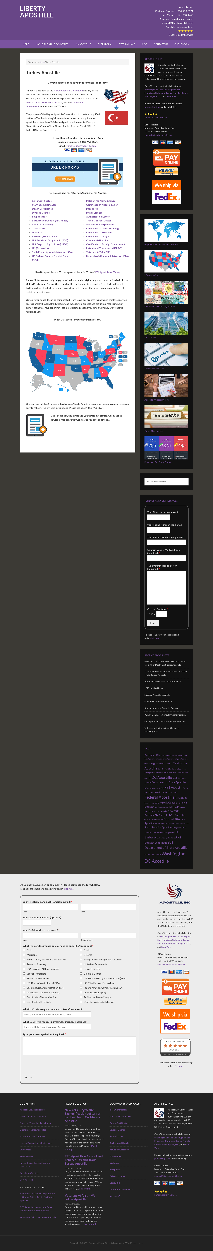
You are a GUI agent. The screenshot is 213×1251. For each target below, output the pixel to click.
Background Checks (119, 1143)
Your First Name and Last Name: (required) (47, 901)
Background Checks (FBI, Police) (50, 220)
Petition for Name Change (97, 997)
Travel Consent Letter (98, 220)
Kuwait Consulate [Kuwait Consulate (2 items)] (170, 802)
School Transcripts (36, 973)
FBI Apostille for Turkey (107, 272)
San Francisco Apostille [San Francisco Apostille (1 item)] (180, 823)
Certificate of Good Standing (102, 228)
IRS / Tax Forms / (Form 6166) (99, 983)
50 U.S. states (33, 102)
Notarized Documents (95, 964)
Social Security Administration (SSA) (45, 987)
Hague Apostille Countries (32, 1136)
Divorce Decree (41, 212)
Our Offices (150, 337)
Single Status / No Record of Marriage (46, 959)
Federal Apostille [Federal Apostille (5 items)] (159, 797)
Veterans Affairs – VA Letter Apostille (162, 681)
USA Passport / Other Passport (43, 968)
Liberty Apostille (37, 12)
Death (87, 950)
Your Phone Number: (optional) (164, 524)
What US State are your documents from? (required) (53, 1009)
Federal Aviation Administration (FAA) (103, 987)
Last (83, 911)
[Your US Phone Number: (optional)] (37, 922)
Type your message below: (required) (162, 567)
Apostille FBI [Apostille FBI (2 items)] (151, 755)
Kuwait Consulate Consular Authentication (165, 714)
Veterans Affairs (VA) (95, 992)
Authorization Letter (98, 216)
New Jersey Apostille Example (158, 701)
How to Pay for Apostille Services (36, 1143)
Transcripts (38, 228)
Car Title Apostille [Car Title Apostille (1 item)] (164, 769)
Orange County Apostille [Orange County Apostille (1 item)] (153, 819)
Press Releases (27, 1156)
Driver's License (92, 968)
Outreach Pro (95, 1243)
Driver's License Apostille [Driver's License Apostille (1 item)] (154, 788)
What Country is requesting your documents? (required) (55, 1021)
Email (25, 940)
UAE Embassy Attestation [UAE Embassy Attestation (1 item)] (166, 838)
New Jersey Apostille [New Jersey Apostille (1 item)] (159, 811)
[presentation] (46, 1069)
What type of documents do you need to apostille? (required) (58, 945)
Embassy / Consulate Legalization (36, 1123)
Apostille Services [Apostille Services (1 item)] (165, 764)
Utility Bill (115, 1183)
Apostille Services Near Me (32, 1109)
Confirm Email (87, 940)
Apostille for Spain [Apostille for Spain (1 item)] (174, 759)
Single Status (39, 216)
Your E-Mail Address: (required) (165, 537)
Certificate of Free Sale (99, 232)
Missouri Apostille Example (157, 695)
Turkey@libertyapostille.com (81, 145)
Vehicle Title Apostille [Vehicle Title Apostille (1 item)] (152, 855)
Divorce (88, 954)
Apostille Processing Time (179, 26)
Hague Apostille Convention (68, 90)
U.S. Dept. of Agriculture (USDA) (43, 983)
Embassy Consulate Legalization (159, 306)
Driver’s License (117, 1176)
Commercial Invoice (97, 240)
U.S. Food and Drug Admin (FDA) (50, 240)
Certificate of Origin (97, 236)
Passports (92, 208)
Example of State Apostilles (33, 1129)
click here (154, 638)
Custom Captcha (157, 609)
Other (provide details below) (99, 1001)
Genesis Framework (114, 1243)
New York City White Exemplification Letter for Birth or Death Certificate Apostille (37, 1197)
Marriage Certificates (44, 204)
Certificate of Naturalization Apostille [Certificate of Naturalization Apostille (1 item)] (169, 773)
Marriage (32, 954)
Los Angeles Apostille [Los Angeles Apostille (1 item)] (163, 807)
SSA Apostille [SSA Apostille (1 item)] (177, 828)
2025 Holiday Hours (153, 688)
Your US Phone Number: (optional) (42, 917)
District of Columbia (51, 102)
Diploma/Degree (92, 973)
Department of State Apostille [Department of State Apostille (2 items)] (168, 782)
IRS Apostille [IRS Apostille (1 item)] (179, 798)
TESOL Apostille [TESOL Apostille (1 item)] (157, 833)
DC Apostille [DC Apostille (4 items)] (161, 777)
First (25, 911)
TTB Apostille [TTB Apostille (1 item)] (169, 833)
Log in (140, 1243)
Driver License (94, 212)
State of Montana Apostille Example (161, 708)
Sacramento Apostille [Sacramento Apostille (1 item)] (163, 823)
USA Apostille (151, 275)
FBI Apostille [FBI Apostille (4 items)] (174, 787)
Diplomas (37, 232)
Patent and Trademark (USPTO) (43, 992)
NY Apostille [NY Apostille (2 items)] (162, 815)
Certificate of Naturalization (42, 997)
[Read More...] (85, 1188)
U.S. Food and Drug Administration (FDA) (105, 978)
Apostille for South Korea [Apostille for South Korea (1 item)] (157, 759)
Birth (29, 950)
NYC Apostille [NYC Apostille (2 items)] (177, 815)
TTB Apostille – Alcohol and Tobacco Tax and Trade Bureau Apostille (84, 1159)
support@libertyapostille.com (177, 22)
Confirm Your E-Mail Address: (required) (163, 551)
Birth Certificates (42, 200)
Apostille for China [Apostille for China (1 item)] (166, 755)
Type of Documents (153, 431)
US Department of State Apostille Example (164, 721)
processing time (152, 107)
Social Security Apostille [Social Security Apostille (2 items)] (158, 827)
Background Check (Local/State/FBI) (103, 959)
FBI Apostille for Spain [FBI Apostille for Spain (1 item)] (170, 792)
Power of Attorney (42, 224)
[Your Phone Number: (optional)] (158, 530)
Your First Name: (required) (163, 512)
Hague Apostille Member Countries (161, 244)
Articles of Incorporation (100, 224)
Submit (153, 623)
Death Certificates (42, 208)
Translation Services (154, 368)
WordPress (130, 1243)
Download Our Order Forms (157, 462)
